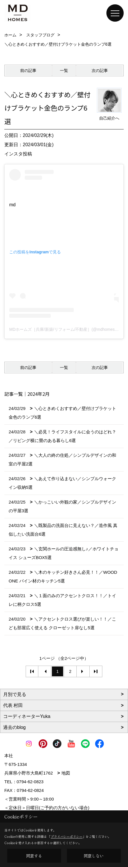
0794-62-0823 (30, 781)
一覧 (64, 70)
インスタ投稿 (18, 153)
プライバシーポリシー (66, 836)
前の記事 (28, 70)
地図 (65, 773)
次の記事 (100, 70)
